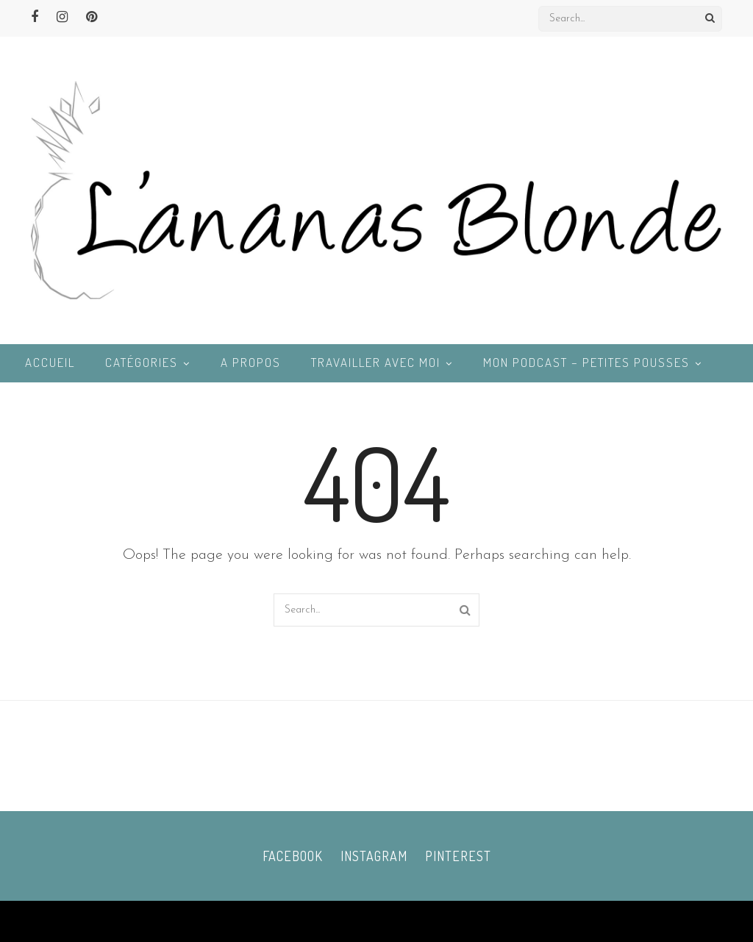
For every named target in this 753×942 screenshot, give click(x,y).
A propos (251, 362)
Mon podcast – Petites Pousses (586, 362)
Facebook (293, 856)
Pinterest (458, 856)
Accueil (50, 362)
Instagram (373, 856)
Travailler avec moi (375, 362)
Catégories (141, 362)
